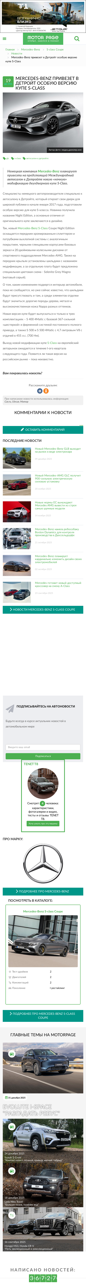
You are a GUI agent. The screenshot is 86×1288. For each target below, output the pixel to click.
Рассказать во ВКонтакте (40, 391)
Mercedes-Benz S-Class (33, 228)
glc (7, 158)
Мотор (24, 402)
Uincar (15, 402)
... (81, 425)
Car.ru (8, 402)
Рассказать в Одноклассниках (46, 391)
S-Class (52, 343)
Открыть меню (4, 42)
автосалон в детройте (37, 158)
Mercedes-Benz (48, 171)
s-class (18, 158)
